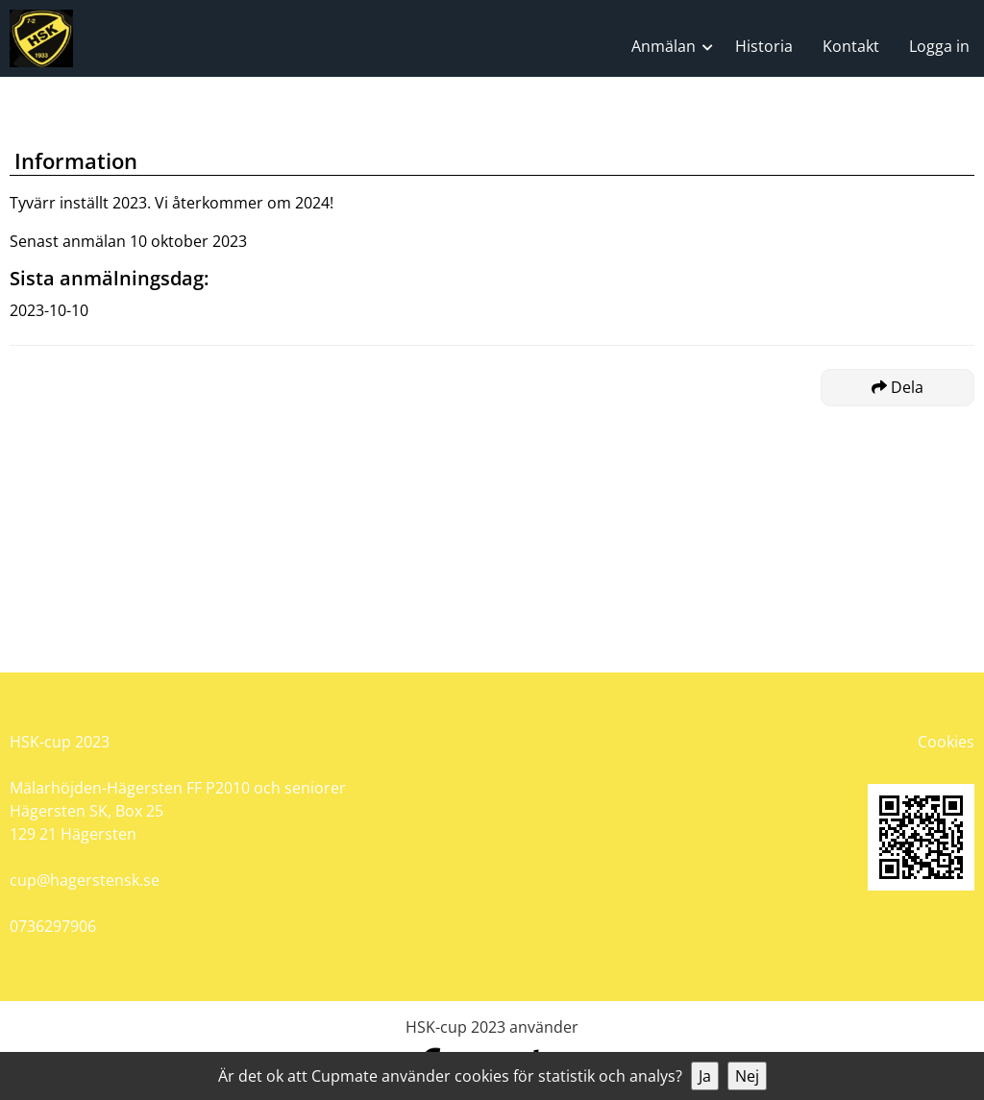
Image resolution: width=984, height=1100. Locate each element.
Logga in (939, 46)
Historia (764, 46)
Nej (747, 1076)
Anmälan (663, 46)
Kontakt (851, 46)
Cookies (946, 741)
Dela (897, 387)
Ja (705, 1076)
